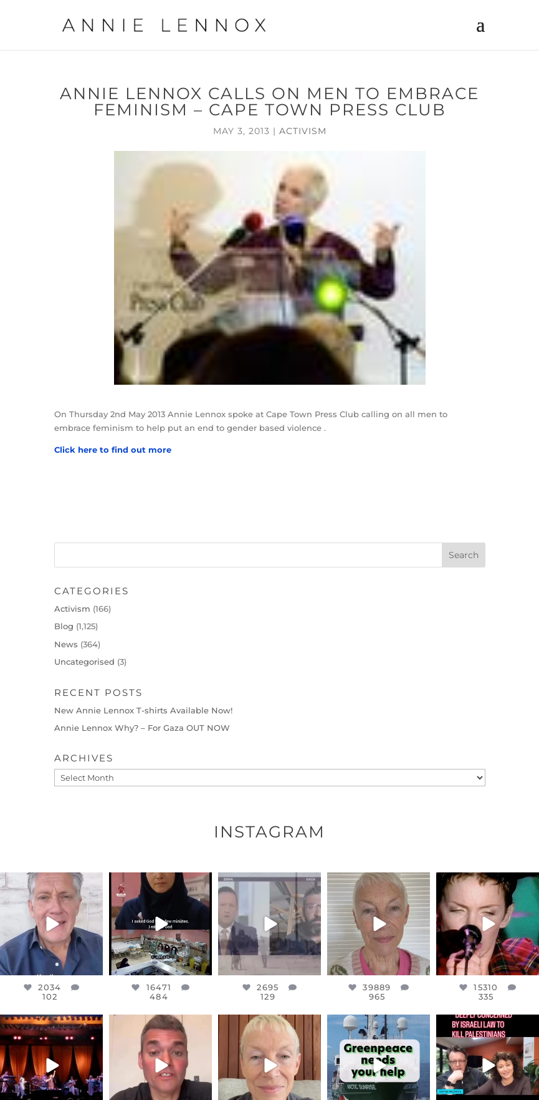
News (66, 644)
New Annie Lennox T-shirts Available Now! (143, 710)
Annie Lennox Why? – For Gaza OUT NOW (142, 728)
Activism (303, 131)
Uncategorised (84, 662)
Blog (64, 626)
